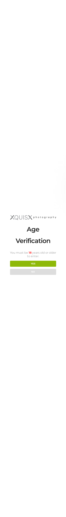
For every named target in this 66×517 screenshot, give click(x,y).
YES (33, 263)
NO (33, 271)
